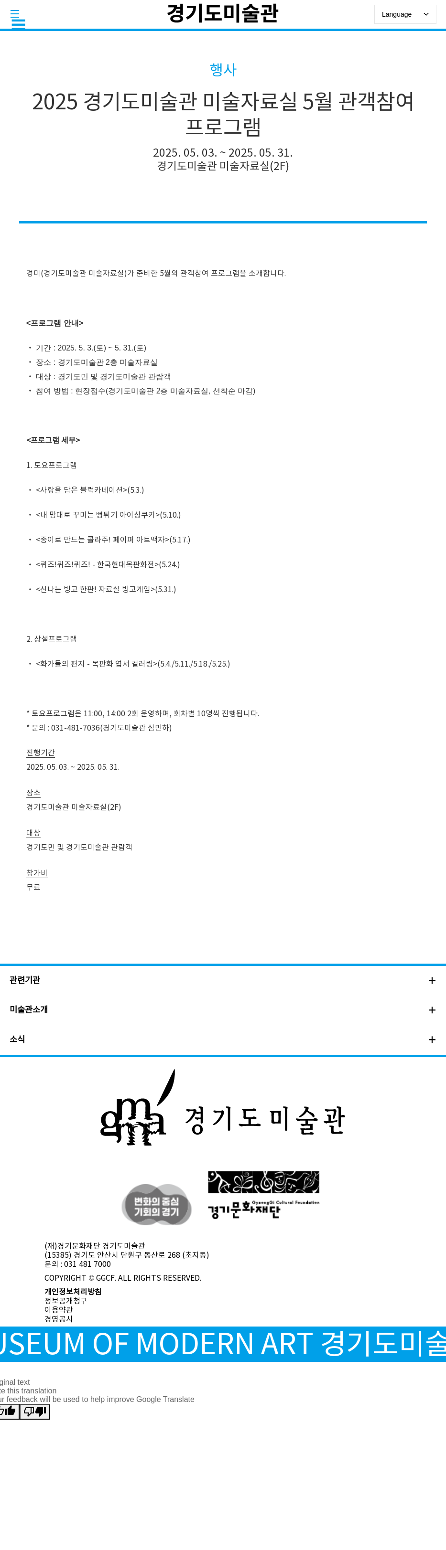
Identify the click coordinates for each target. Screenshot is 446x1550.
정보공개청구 (65, 1301)
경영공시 (58, 1319)
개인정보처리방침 (73, 1292)
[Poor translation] (35, 1412)
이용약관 (58, 1310)
